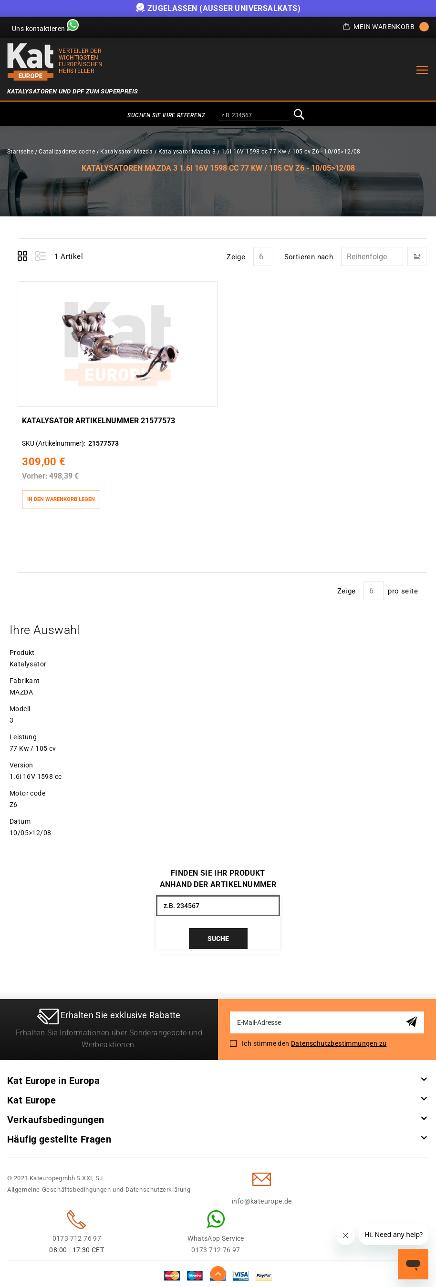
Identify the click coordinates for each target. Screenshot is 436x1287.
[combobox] (254, 116)
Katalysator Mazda (126, 151)
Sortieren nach (308, 257)
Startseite (20, 151)
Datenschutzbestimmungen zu (338, 1040)
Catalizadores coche (67, 151)
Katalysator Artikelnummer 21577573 (98, 416)
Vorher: (34, 471)
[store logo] (30, 62)
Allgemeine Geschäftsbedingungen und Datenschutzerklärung (99, 1186)
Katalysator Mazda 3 (187, 151)
